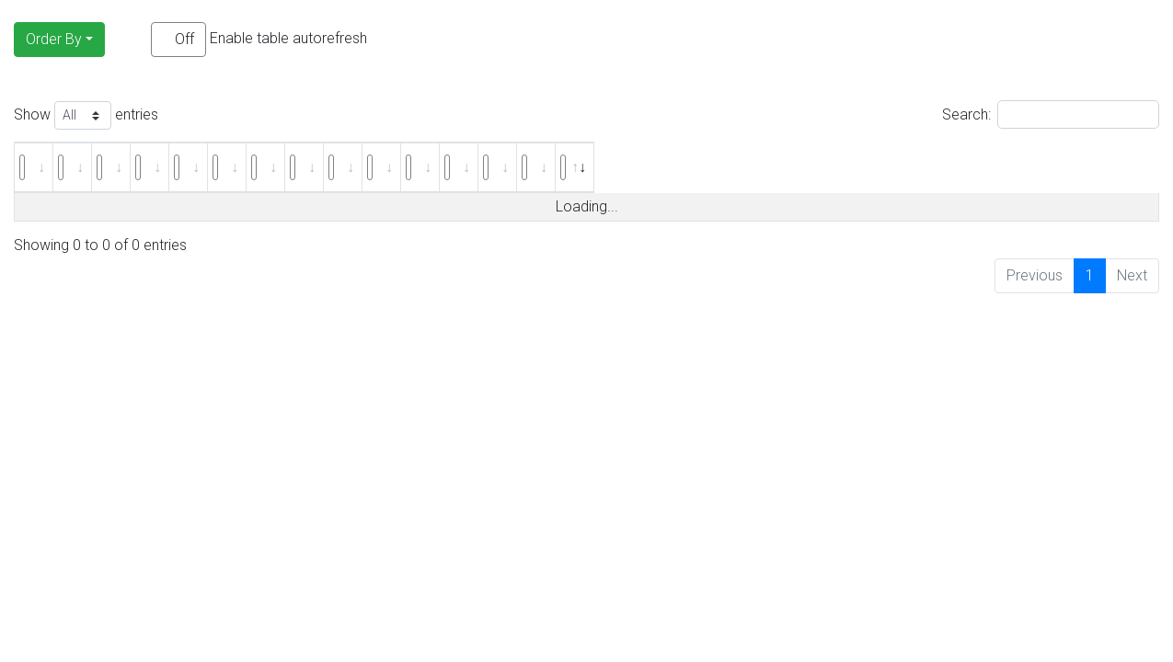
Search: (1050, 114)
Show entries (86, 115)
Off (184, 39)
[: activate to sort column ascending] (53, 168)
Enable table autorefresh (259, 39)
